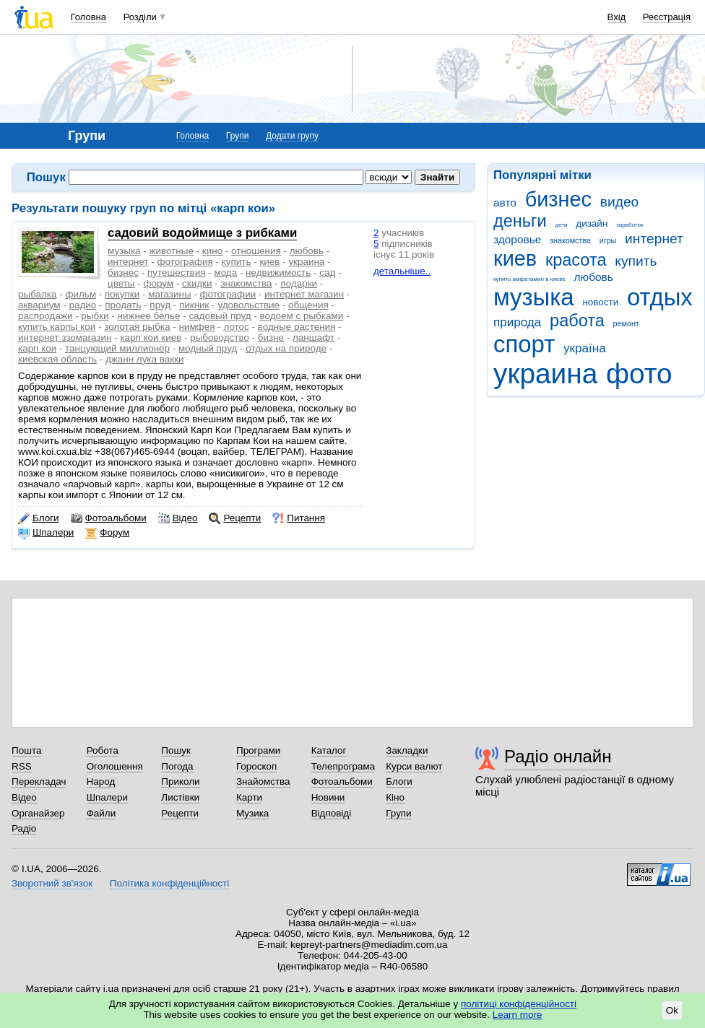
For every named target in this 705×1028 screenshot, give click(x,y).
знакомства (570, 240)
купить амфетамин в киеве (529, 279)
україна (584, 348)
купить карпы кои (56, 326)
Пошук (176, 750)
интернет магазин (304, 294)
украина (545, 373)
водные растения (297, 326)
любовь (593, 277)
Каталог (329, 750)
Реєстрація (667, 17)
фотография (184, 261)
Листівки (180, 797)
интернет (654, 238)
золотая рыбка (137, 326)
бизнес (558, 199)
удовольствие (248, 305)
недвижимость (278, 272)
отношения (256, 250)
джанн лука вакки (144, 359)
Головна (88, 17)
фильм (80, 294)
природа (517, 322)
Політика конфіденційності (169, 883)
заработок (630, 225)
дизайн (591, 223)
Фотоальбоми (109, 518)
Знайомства (263, 781)
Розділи (140, 17)
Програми (258, 750)
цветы (121, 283)
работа (577, 320)
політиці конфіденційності (518, 1003)
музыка (533, 297)
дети (561, 225)
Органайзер (38, 813)
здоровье (517, 239)
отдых (660, 297)
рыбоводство (219, 337)
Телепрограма (343, 766)
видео (619, 201)
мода (225, 272)
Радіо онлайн (558, 756)
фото (639, 373)
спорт (524, 344)
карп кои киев (150, 337)
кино (212, 250)
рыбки (94, 315)
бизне (271, 337)
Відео (178, 518)
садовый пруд (220, 315)
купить (636, 261)
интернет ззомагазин (64, 337)
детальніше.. (402, 271)
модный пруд (207, 348)
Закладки (407, 750)
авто (504, 202)
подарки (299, 283)
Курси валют (414, 766)
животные (172, 250)
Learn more (517, 1014)
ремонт (626, 323)
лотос (235, 326)
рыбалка (37, 294)
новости (600, 302)
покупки (122, 294)
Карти (249, 797)
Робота (102, 750)
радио (83, 305)
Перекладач (39, 781)
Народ (101, 781)
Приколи (180, 781)
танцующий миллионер (117, 348)
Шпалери (46, 533)
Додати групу (292, 136)
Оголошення (115, 766)
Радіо (24, 828)
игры (608, 240)
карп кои (37, 348)
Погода (177, 766)
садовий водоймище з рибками (202, 233)
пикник (194, 305)
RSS (22, 766)
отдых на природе (286, 348)
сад (327, 272)
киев (515, 258)
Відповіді (331, 813)
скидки (197, 283)
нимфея (196, 326)
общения (308, 305)
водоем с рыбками (302, 315)
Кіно (395, 797)
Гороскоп (256, 766)
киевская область (57, 359)
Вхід (616, 17)
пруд (160, 305)
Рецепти (235, 518)
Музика (252, 813)
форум (158, 283)
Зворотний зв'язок (52, 883)
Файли (101, 813)
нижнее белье (149, 315)
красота (576, 260)
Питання (298, 518)
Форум (107, 533)
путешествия (176, 272)
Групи (237, 136)
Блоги (38, 518)
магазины (169, 294)
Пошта (26, 750)
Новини (328, 797)
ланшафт (313, 337)
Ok (672, 1010)
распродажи (45, 315)
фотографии (228, 294)
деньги (520, 221)
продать (123, 305)
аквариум (39, 305)
